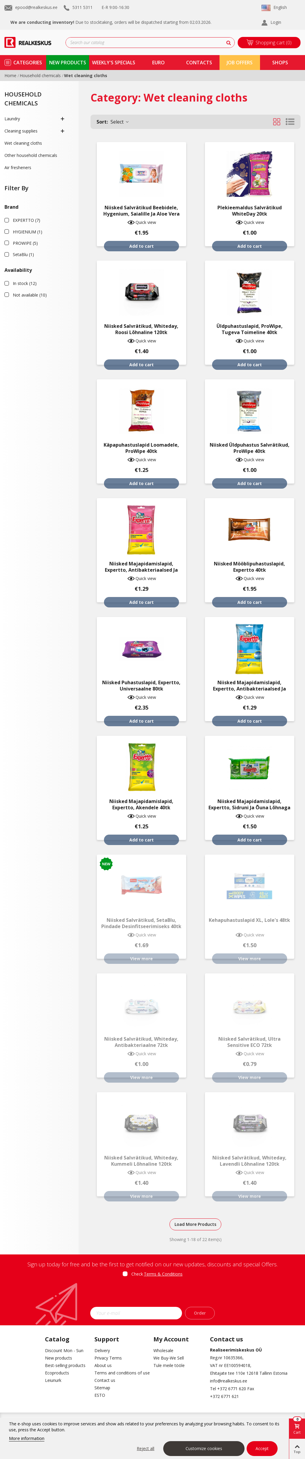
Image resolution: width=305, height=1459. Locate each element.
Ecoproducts (57, 1373)
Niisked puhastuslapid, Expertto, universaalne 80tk (141, 685)
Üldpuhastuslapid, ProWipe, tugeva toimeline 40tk (250, 329)
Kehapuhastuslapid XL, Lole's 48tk (249, 920)
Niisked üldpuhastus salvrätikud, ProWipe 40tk (250, 448)
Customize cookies (204, 1448)
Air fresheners (17, 167)
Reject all (145, 1448)
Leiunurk (53, 1380)
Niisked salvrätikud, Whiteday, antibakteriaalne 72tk (141, 1042)
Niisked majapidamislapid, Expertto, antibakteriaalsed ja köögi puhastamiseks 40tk (141, 570)
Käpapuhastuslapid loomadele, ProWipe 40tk (141, 448)
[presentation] (152, 1293)
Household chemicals (23, 98)
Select (113, 122)
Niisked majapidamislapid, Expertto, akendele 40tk (141, 804)
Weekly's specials (113, 62)
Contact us (104, 1380)
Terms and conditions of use (119, 1373)
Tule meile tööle (169, 1365)
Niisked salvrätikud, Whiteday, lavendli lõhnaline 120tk (249, 1161)
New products (58, 1358)
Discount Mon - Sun (64, 1350)
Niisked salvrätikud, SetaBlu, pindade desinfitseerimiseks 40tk (141, 923)
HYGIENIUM (27, 232)
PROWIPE (25, 243)
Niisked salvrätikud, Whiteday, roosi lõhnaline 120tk (141, 329)
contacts (199, 62)
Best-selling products (65, 1365)
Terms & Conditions (163, 1274)
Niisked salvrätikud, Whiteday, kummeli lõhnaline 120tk (141, 1161)
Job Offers (240, 62)
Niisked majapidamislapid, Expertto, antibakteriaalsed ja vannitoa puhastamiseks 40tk (249, 688)
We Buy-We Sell (168, 1358)
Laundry (12, 118)
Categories (27, 62)
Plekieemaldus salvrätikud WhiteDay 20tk (249, 211)
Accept (262, 1448)
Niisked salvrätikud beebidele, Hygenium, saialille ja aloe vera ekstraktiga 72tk (141, 214)
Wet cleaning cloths (23, 143)
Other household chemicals (30, 155)
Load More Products (195, 1224)
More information (26, 1438)
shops (280, 62)
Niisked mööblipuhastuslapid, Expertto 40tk (249, 567)
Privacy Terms (108, 1358)
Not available (30, 295)
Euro (158, 62)
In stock (25, 283)
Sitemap (102, 1388)
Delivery (102, 1350)
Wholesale (163, 1350)
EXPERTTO (26, 220)
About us (103, 1365)
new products (67, 62)
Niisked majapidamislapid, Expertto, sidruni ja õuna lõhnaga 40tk (249, 807)
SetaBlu (23, 254)
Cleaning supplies (21, 131)
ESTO (99, 1395)
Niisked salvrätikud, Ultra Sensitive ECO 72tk (249, 1042)
